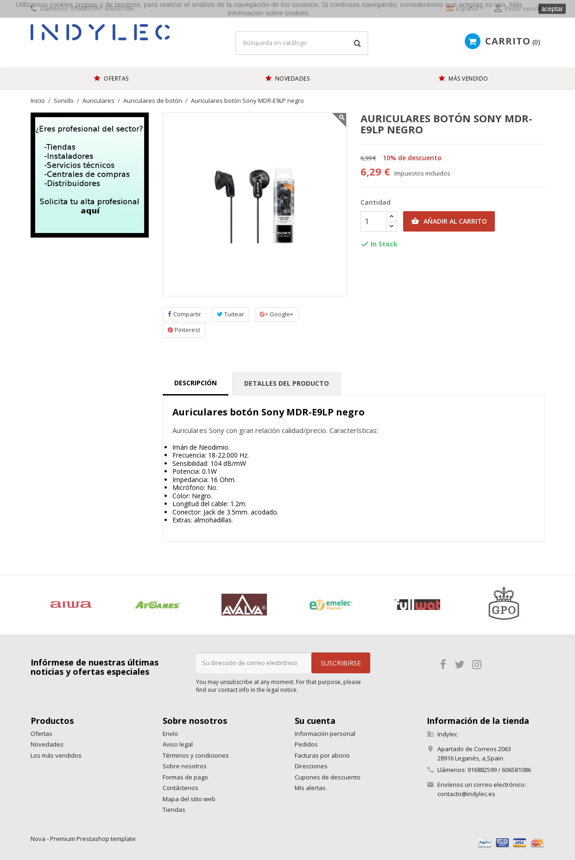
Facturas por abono (322, 755)
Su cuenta (315, 720)
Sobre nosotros (185, 766)
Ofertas (41, 733)
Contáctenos (180, 788)
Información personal (325, 733)
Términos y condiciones (196, 755)
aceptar (552, 9)
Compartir (184, 314)
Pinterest (184, 330)
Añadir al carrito (449, 221)
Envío (170, 733)
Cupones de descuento (327, 777)
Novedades (47, 744)
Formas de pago (185, 777)
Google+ (276, 314)
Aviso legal (178, 744)
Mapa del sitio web (189, 799)
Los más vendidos (56, 755)
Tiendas (174, 809)
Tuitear (230, 314)
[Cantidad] (373, 221)
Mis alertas (310, 788)
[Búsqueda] (301, 43)
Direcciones (311, 766)
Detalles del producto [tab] (286, 383)
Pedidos (306, 744)
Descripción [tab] (195, 382)
